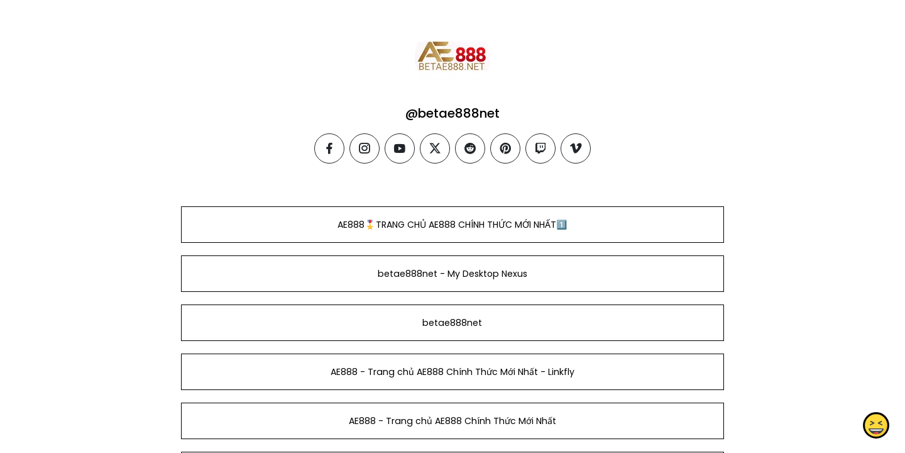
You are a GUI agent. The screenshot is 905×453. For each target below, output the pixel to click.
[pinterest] (505, 148)
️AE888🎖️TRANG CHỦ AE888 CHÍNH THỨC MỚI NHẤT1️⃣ (452, 224)
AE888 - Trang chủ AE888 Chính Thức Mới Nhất (452, 421)
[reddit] (470, 148)
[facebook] (329, 148)
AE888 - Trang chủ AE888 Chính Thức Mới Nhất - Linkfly (452, 372)
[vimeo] (576, 148)
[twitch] (540, 148)
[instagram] (364, 148)
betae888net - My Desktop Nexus (452, 273)
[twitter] (435, 148)
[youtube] (400, 148)
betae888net (452, 322)
